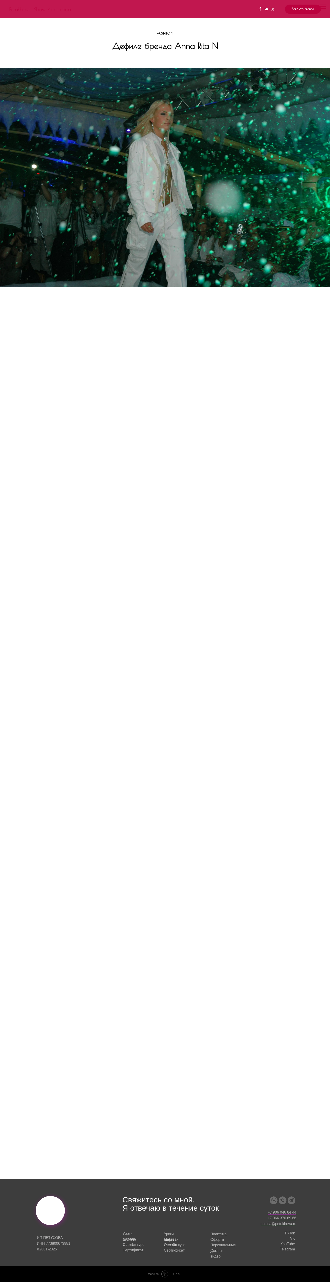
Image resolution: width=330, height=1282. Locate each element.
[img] (274, 1200)
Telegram (287, 1249)
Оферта (217, 1240)
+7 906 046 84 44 (282, 1212)
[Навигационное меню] (323, 7)
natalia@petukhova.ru (278, 1224)
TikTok (289, 1233)
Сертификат (133, 1250)
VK (292, 1238)
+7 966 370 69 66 (282, 1218)
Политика (218, 1234)
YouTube (287, 1244)
